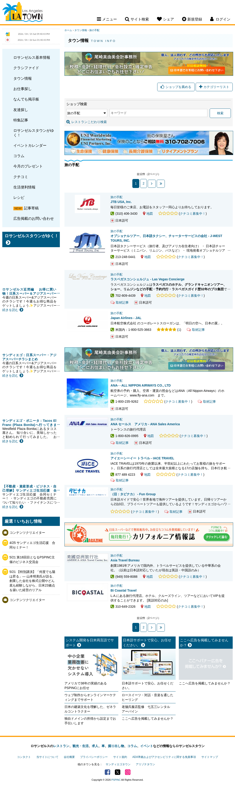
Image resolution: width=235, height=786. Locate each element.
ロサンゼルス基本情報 (31, 57)
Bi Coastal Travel (123, 590)
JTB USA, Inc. (121, 202)
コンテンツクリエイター (27, 532)
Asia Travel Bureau (124, 560)
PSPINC (116, 779)
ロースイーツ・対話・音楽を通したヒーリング (147, 697)
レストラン (61, 746)
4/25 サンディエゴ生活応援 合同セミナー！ (32, 545)
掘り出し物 (116, 746)
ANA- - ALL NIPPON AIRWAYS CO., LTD (140, 385)
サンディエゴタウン (118, 764)
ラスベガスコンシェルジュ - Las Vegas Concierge (147, 279)
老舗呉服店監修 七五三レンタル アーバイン (147, 709)
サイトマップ (209, 757)
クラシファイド (26, 68)
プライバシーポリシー (94, 757)
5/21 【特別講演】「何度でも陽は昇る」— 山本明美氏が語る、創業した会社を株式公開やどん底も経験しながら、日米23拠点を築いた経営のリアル (32, 581)
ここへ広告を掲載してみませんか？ (147, 718)
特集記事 (20, 120)
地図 (148, 213)
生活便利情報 (24, 187)
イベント (146, 746)
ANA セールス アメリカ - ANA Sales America (145, 424)
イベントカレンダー (29, 145)
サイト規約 (120, 757)
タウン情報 (22, 78)
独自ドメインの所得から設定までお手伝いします (90, 721)
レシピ (18, 197)
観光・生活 (81, 746)
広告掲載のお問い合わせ (33, 218)
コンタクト (24, 757)
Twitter (117, 772)
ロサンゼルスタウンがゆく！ (33, 132)
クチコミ (20, 177)
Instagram (128, 772)
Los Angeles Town (22, 12)
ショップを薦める (176, 87)
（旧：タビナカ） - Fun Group (133, 494)
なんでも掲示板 (26, 99)
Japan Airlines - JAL (125, 318)
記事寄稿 (31, 208)
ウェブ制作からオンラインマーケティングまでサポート (90, 697)
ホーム (68, 30)
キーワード (119, 113)
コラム (18, 156)
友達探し (20, 110)
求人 (95, 746)
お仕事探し (22, 89)
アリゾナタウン (145, 764)
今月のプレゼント (28, 166)
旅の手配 (94, 30)
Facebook (107, 772)
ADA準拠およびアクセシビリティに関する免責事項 (164, 757)
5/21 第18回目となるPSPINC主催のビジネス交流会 (32, 559)
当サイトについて (47, 757)
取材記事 (119, 302)
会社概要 (69, 757)
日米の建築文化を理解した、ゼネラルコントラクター (90, 709)
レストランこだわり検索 (86, 122)
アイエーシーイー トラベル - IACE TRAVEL (142, 458)
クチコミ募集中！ (193, 213)
